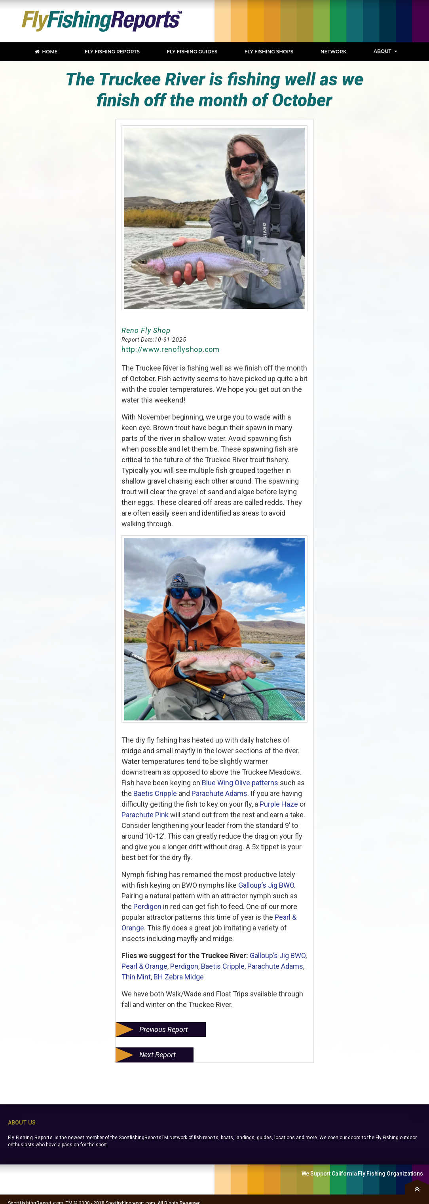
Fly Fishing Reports (30, 1137)
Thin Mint (136, 977)
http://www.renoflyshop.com (170, 349)
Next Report (157, 1055)
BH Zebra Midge (179, 977)
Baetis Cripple (155, 793)
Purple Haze (279, 804)
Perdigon (148, 906)
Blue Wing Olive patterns (240, 783)
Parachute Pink (145, 815)
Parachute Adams (219, 793)
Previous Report (163, 1029)
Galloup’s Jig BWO (266, 885)
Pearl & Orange (144, 966)
